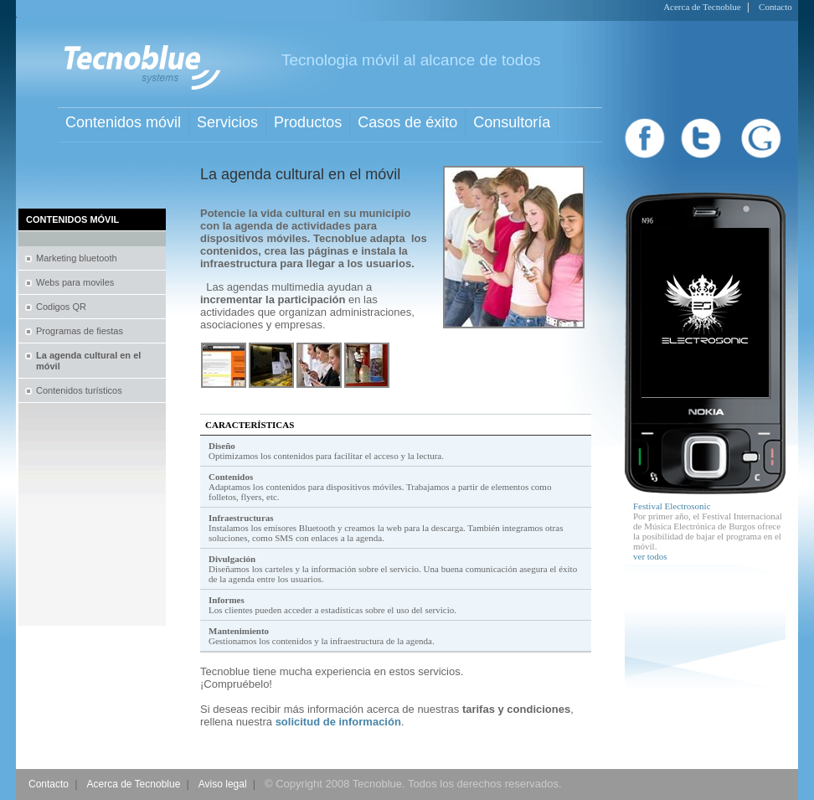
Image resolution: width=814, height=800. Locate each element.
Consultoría (511, 122)
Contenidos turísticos (79, 390)
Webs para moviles (75, 282)
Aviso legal (222, 784)
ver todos (650, 556)
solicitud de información (338, 721)
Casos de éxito (407, 122)
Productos (308, 122)
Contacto (775, 7)
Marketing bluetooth (76, 258)
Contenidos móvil (123, 122)
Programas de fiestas (79, 331)
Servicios (227, 122)
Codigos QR (61, 307)
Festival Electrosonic (672, 506)
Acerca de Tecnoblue (701, 7)
